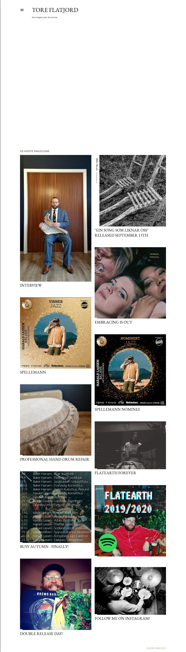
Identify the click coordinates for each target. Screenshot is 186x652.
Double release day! (41, 633)
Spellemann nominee (117, 409)
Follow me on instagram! (122, 618)
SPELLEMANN (33, 372)
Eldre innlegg (156, 648)
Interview (31, 285)
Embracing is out (113, 322)
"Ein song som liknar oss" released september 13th (121, 232)
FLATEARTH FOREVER (115, 472)
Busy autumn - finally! (44, 546)
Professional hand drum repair (54, 459)
